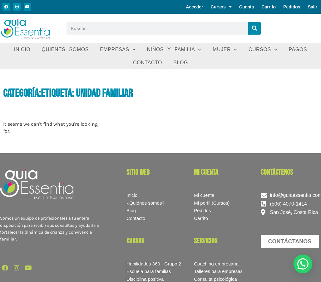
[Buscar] (254, 28)
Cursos (221, 7)
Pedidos (291, 6)
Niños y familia (174, 49)
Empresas (118, 49)
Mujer (225, 49)
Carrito (268, 6)
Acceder (194, 6)
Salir (312, 6)
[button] (303, 264)
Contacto (147, 62)
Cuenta (246, 6)
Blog (180, 62)
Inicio (22, 49)
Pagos (298, 49)
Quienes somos (65, 49)
